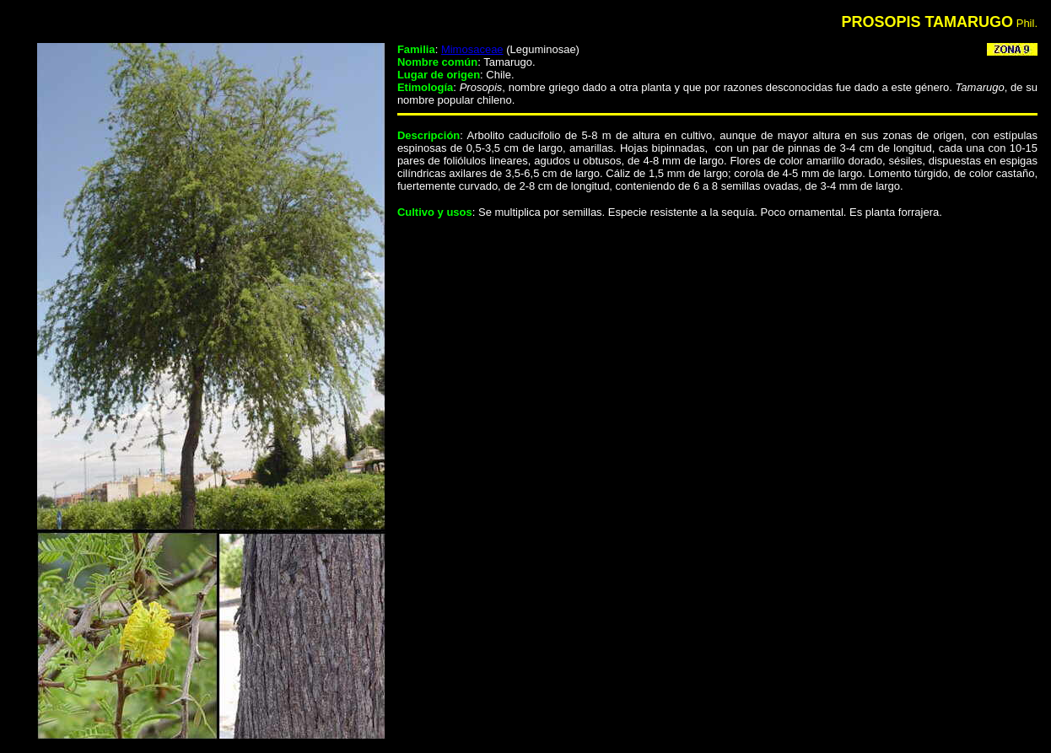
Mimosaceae (472, 49)
